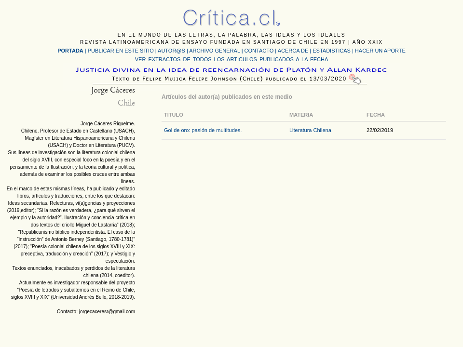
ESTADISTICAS (332, 50)
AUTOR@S (172, 50)
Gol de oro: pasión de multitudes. (203, 130)
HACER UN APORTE (380, 50)
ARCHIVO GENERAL (214, 50)
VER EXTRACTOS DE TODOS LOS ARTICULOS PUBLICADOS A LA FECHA (231, 59)
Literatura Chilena (310, 130)
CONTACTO (259, 50)
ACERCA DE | (295, 50)
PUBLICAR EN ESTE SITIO (121, 50)
